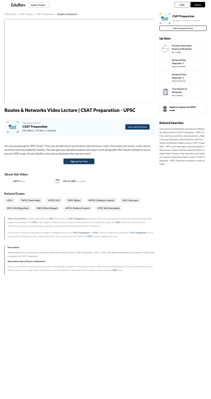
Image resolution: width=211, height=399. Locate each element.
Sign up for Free (79, 161)
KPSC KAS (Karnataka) (109, 208)
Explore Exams (39, 5)
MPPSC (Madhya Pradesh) (101, 200)
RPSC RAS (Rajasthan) (18, 208)
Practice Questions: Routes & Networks (182, 47)
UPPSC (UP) (54, 200)
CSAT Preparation (45, 14)
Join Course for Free (183, 28)
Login (182, 4)
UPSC (10, 200)
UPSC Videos (26, 14)
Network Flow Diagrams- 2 (179, 76)
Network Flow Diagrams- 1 (179, 62)
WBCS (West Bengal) (47, 208)
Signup (197, 4)
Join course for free (137, 127)
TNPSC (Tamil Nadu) (30, 200)
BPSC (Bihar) (74, 200)
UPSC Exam (10, 14)
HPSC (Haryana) (130, 200)
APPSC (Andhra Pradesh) (77, 208)
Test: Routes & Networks (179, 90)
